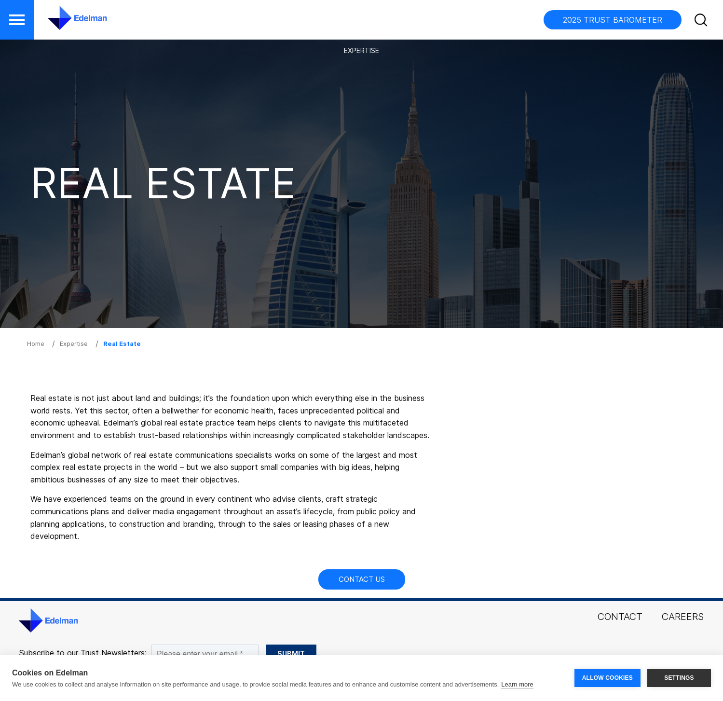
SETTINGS (679, 677)
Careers (683, 616)
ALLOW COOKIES (607, 677)
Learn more (517, 684)
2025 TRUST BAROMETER (612, 20)
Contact (620, 616)
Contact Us (362, 579)
